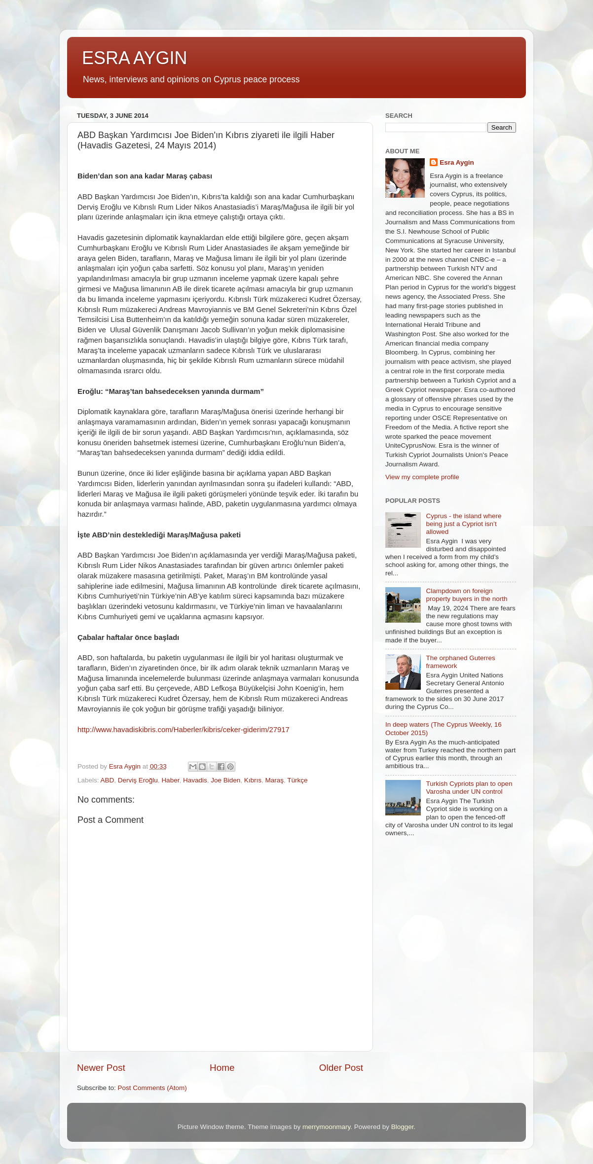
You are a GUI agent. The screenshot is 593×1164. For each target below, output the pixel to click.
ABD (107, 780)
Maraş (274, 780)
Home (222, 1067)
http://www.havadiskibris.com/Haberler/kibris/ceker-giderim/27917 (183, 730)
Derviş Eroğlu (138, 780)
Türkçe (297, 780)
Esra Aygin (457, 162)
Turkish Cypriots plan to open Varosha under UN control (469, 787)
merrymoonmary (326, 1126)
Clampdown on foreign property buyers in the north (466, 594)
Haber (170, 780)
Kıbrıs (252, 780)
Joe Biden (225, 780)
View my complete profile (422, 477)
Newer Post (101, 1067)
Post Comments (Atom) (152, 1088)
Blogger (402, 1126)
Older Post (341, 1067)
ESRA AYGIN (134, 58)
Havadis (195, 780)
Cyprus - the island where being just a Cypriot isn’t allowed (463, 523)
